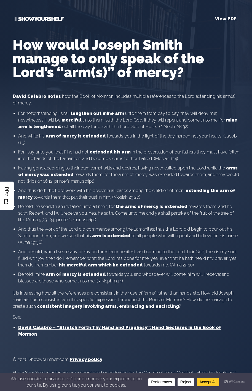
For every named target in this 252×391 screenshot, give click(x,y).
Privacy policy (86, 359)
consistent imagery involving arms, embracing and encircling (108, 306)
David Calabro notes (37, 96)
